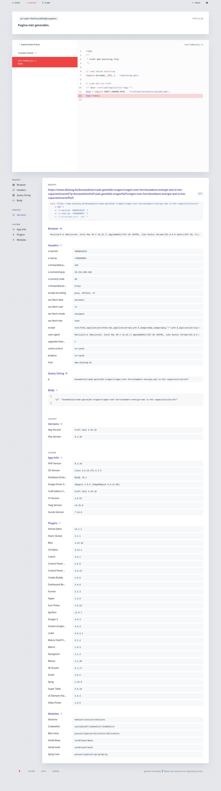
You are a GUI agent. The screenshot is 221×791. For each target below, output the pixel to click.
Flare (165, 771)
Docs (43, 771)
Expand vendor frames (29, 44)
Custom (16, 224)
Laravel (55, 771)
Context (16, 210)
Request (16, 180)
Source (31, 771)
